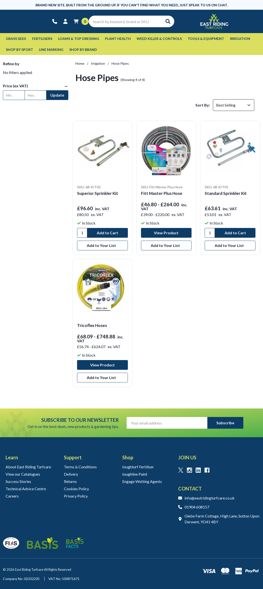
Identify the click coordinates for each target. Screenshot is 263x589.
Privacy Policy (76, 496)
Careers (12, 496)
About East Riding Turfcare (28, 466)
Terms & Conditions (80, 466)
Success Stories (18, 481)
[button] (36, 86)
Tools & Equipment (206, 38)
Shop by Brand (83, 49)
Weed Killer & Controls (159, 38)
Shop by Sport (19, 49)
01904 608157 (193, 507)
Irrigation (240, 38)
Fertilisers (42, 38)
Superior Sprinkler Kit (97, 193)
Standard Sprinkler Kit (226, 193)
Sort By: (202, 105)
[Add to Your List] (102, 245)
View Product (166, 232)
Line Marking (51, 49)
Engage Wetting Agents (142, 481)
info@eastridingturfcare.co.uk (206, 498)
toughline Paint (134, 474)
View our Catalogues (23, 474)
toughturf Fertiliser (138, 466)
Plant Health (118, 38)
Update (57, 95)
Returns (70, 481)
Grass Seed (16, 38)
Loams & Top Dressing (78, 38)
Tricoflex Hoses (92, 325)
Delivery (71, 474)
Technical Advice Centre (26, 488)
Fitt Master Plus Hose (161, 193)
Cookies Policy (76, 488)
